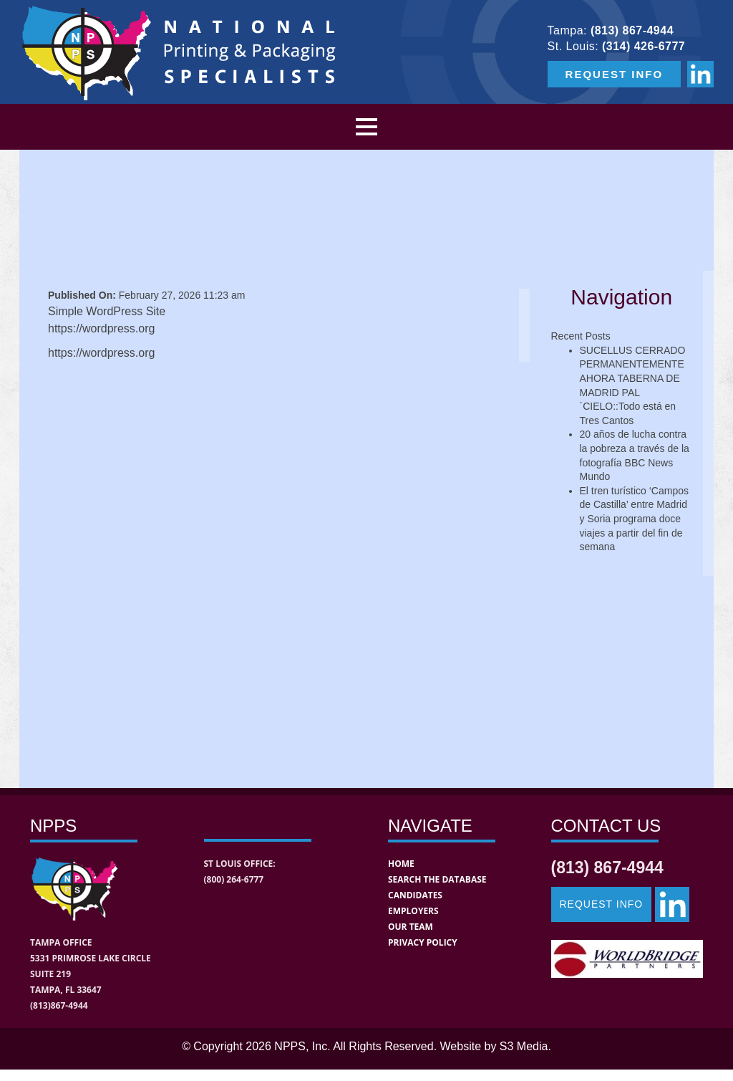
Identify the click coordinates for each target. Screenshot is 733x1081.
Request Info (602, 904)
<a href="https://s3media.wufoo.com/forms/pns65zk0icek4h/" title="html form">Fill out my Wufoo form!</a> (278, 562)
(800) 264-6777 (234, 879)
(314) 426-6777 (643, 46)
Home (401, 863)
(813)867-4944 (59, 1005)
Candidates (415, 895)
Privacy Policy (422, 942)
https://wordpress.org (101, 353)
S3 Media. (525, 1046)
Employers (413, 911)
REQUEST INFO (614, 74)
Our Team (410, 927)
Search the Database (437, 879)
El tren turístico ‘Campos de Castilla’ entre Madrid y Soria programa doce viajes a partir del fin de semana (634, 518)
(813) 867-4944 (632, 30)
